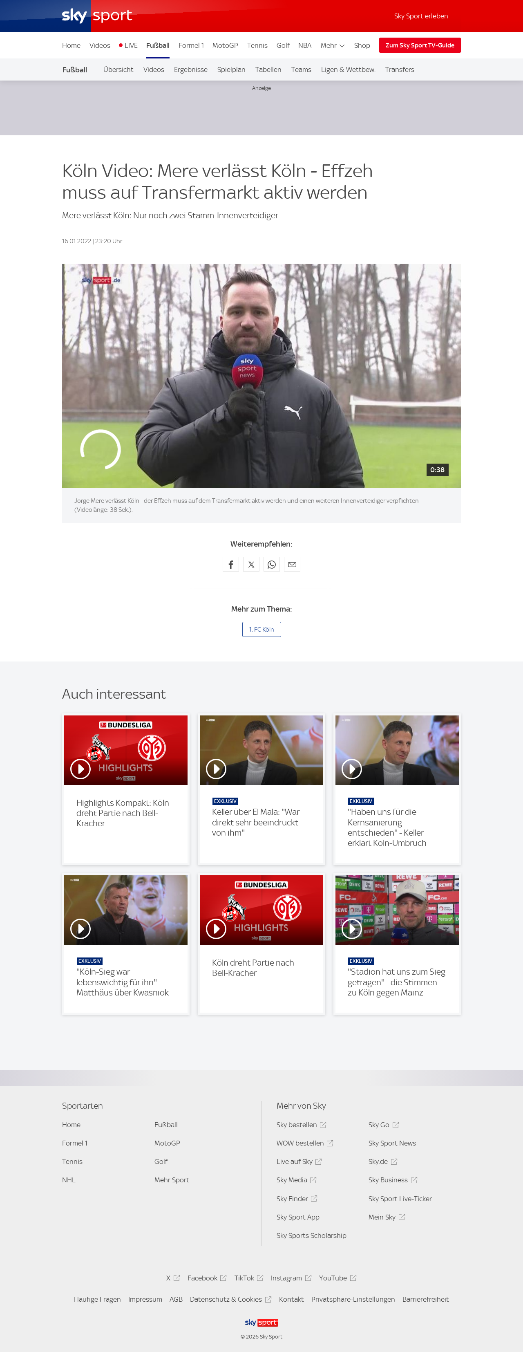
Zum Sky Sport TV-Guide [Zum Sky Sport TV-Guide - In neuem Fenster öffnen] (420, 45)
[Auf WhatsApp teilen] (272, 564)
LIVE (131, 45)
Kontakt (291, 1299)
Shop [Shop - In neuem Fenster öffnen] (362, 45)
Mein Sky (385, 1218)
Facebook (206, 1279)
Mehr (333, 45)
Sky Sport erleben (421, 16)
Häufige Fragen (97, 1299)
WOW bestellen (304, 1144)
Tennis (257, 45)
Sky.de (382, 1162)
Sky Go (382, 1126)
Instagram (290, 1279)
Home (71, 45)
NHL (69, 1180)
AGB (176, 1299)
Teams (301, 69)
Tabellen (268, 69)
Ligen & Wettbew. (348, 69)
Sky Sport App (298, 1217)
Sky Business (392, 1181)
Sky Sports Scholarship (311, 1235)
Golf (283, 45)
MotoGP (225, 45)
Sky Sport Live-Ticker (400, 1199)
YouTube (336, 1279)
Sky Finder (296, 1200)
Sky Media (295, 1181)
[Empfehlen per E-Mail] (292, 564)
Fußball (158, 45)
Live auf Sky (298, 1162)
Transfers (399, 69)
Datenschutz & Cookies (229, 1300)
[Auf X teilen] (251, 564)
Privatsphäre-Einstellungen (353, 1299)
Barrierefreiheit (425, 1299)
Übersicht (118, 69)
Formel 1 (191, 45)
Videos (99, 45)
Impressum (145, 1299)
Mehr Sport (171, 1180)
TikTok (248, 1279)
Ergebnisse (191, 69)
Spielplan (231, 69)
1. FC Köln (261, 629)
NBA (304, 45)
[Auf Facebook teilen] (231, 564)
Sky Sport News (392, 1143)
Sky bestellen (300, 1126)
